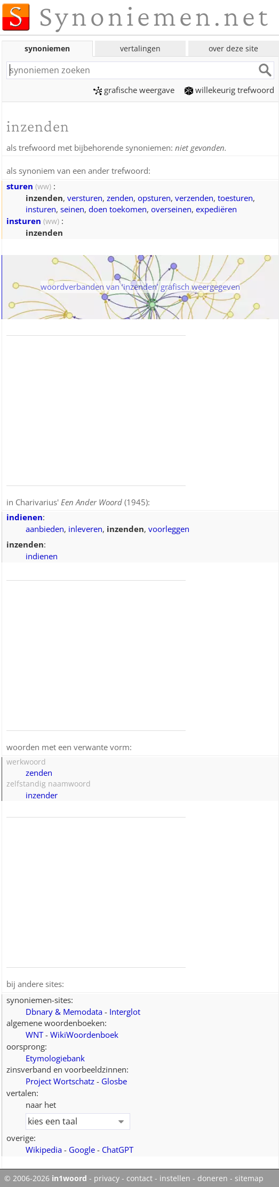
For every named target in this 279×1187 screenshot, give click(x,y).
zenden (120, 196)
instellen (175, 1176)
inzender (42, 793)
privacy (106, 1176)
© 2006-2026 (45, 1176)
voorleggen (168, 527)
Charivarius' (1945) (81, 501)
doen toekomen (118, 208)
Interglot (124, 1009)
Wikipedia (44, 1147)
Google (82, 1147)
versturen (84, 196)
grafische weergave (133, 89)
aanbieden (45, 527)
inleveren (85, 527)
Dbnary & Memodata (64, 1009)
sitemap (249, 1176)
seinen (72, 208)
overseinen (171, 208)
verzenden (194, 196)
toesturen (235, 196)
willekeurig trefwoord (229, 89)
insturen (41, 208)
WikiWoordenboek (84, 1032)
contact (139, 1176)
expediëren (216, 208)
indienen (24, 515)
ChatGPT (117, 1147)
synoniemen (47, 48)
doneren (212, 1176)
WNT (34, 1032)
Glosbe (114, 1078)
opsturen (154, 196)
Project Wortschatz (60, 1078)
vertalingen (140, 48)
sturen (19, 185)
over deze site (233, 48)
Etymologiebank (55, 1055)
